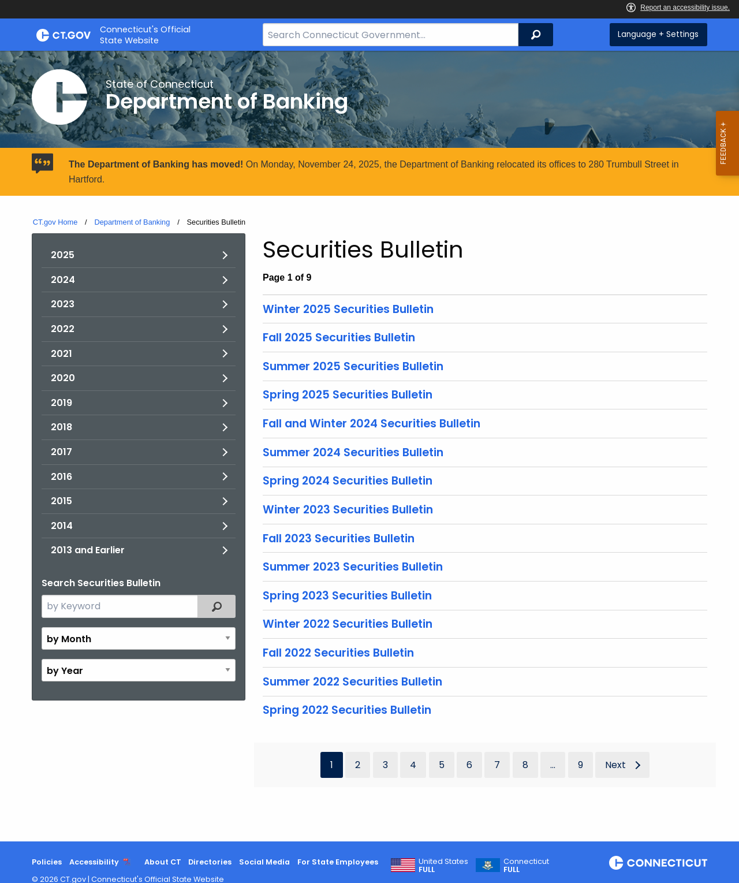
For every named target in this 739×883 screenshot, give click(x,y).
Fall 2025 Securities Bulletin (339, 337)
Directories (210, 862)
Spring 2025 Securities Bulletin (347, 395)
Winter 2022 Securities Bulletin (347, 624)
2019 (61, 402)
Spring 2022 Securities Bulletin (347, 710)
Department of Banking (132, 222)
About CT (162, 862)
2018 (61, 427)
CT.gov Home (55, 222)
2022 (62, 329)
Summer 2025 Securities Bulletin (353, 366)
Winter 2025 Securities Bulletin (348, 309)
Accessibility (94, 862)
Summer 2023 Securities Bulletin (353, 567)
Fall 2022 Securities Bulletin (338, 653)
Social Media (264, 862)
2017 (61, 452)
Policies (47, 862)
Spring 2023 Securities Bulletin (347, 595)
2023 (62, 304)
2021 (61, 353)
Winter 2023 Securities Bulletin (348, 509)
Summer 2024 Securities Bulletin (353, 452)
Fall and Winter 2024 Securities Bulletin (371, 423)
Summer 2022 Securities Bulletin (352, 682)
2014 (62, 525)
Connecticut (526, 866)
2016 (61, 476)
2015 (61, 501)
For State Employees (337, 862)
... (552, 765)
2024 (63, 279)
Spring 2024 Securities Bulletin (347, 481)
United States (443, 866)
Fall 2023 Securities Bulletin (339, 538)
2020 (63, 378)
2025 (62, 255)
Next (615, 765)
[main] (369, 446)
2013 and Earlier (88, 550)
